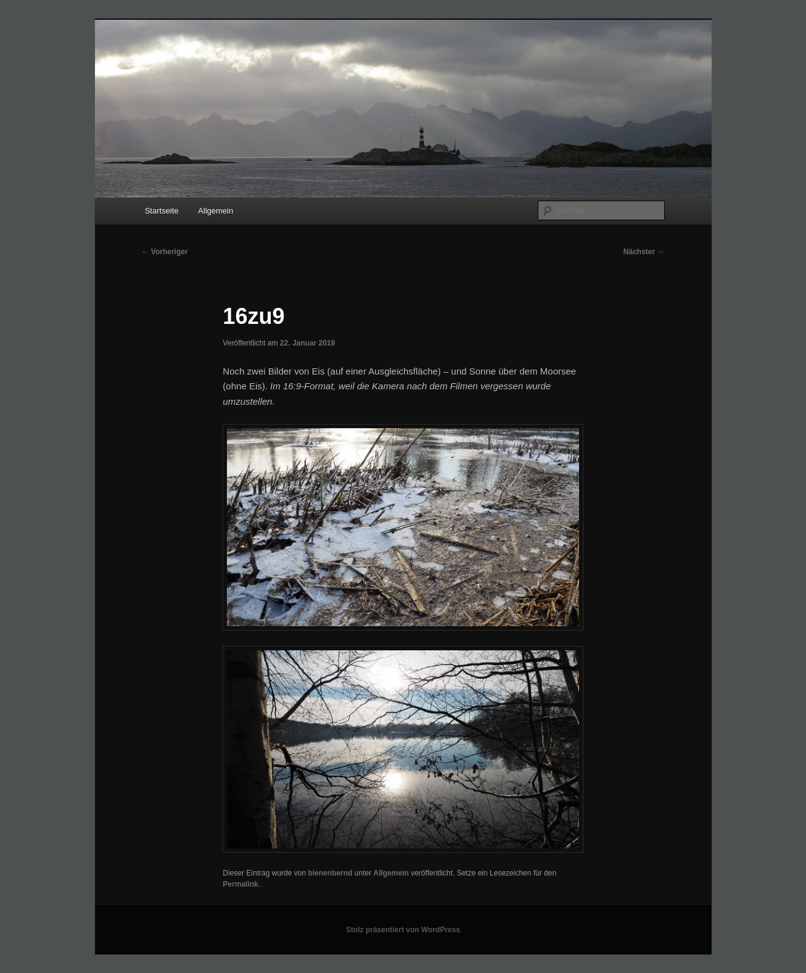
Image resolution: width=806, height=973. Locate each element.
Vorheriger (165, 251)
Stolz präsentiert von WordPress (403, 929)
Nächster (644, 251)
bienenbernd (330, 873)
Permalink (240, 884)
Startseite (162, 210)
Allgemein (215, 210)
